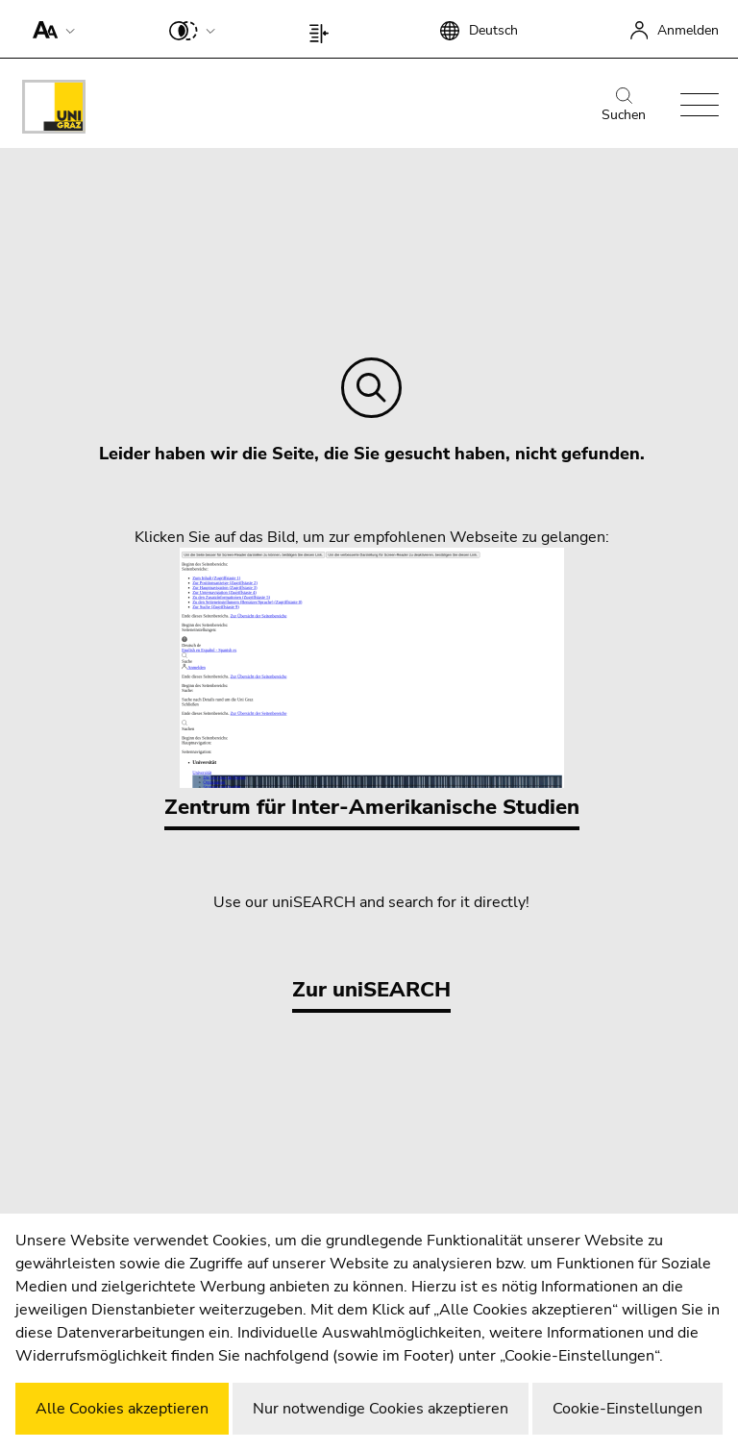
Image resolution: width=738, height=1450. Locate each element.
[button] (49, 29)
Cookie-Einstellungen (627, 1408)
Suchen (624, 105)
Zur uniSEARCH (371, 989)
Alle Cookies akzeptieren (122, 1408)
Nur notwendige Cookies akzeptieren (380, 1408)
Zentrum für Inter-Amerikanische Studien (371, 685)
